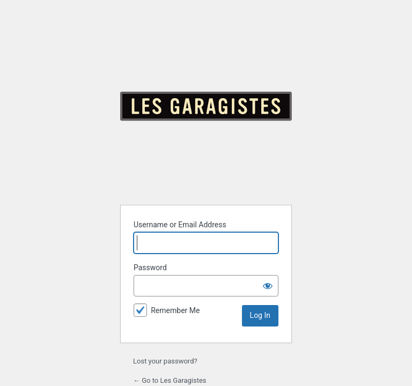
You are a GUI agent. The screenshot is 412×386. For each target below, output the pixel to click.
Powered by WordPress (206, 106)
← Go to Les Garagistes (170, 380)
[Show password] (267, 285)
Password (150, 267)
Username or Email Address (180, 224)
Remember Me (175, 310)
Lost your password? (165, 361)
